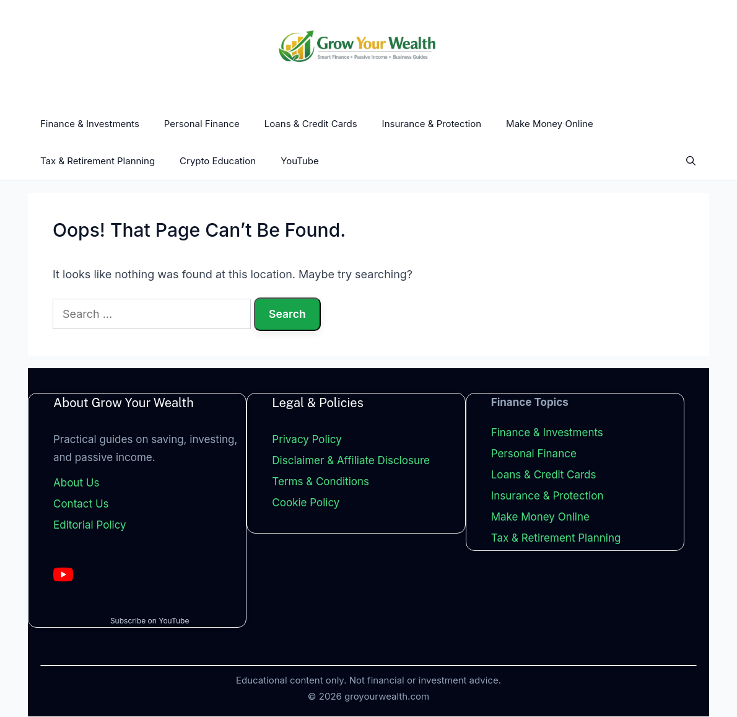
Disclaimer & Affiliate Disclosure (351, 461)
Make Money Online (549, 124)
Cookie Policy (305, 503)
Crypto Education (218, 161)
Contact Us (81, 504)
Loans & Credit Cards (310, 124)
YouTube (300, 161)
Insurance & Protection (431, 124)
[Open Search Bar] (691, 161)
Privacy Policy (306, 440)
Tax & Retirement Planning (97, 161)
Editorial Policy (89, 525)
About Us (76, 483)
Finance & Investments (89, 124)
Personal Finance (202, 124)
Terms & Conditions (320, 482)
